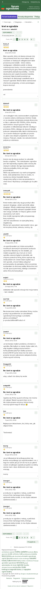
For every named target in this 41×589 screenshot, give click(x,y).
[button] (14, 39)
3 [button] (22, 39)
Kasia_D (6, 44)
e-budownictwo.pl (33, 8)
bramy (18, 561)
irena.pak (6, 190)
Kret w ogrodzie (10, 50)
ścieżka (34, 554)
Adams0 (6, 103)
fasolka (26, 565)
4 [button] (24, 39)
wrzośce (20, 563)
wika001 (14, 29)
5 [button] (27, 39)
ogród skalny (7, 572)
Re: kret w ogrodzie (11, 110)
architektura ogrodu (8, 552)
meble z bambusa (27, 561)
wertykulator (16, 567)
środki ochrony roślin (15, 554)
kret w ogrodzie (10, 26)
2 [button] (19, 39)
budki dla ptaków (16, 556)
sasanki (32, 558)
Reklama (9, 578)
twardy (5, 446)
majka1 (5, 277)
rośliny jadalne (21, 552)
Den (4, 411)
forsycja (35, 561)
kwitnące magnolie (9, 569)
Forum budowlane (9, 17)
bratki (24, 567)
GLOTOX (6, 299)
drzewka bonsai (7, 567)
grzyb (26, 563)
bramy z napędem (24, 569)
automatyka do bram (9, 565)
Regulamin (16, 578)
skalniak (30, 552)
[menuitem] (25, 2)
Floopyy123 (7, 364)
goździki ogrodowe (9, 563)
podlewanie (27, 554)
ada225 (5, 234)
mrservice (6, 147)
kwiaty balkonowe (9, 561)
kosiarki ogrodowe (29, 556)
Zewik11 (6, 332)
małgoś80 (6, 385)
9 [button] (31, 39)
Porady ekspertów (25, 17)
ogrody (20, 565)
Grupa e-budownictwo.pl (29, 574)
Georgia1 (6, 481)
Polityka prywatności (28, 578)
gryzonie (4, 554)
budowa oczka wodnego (21, 558)
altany (35, 552)
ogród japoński (7, 558)
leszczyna (6, 556)
